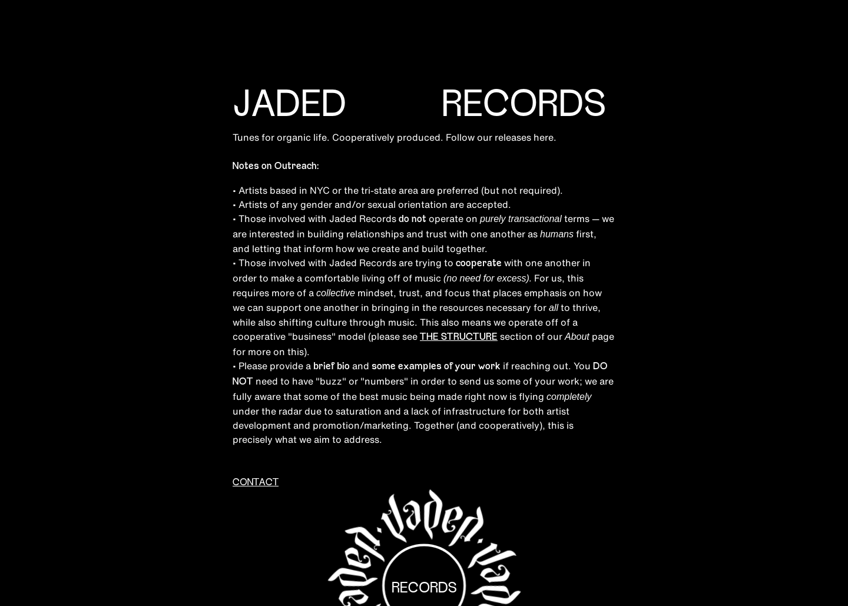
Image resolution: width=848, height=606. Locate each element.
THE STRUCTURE (459, 337)
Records (424, 588)
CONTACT (256, 483)
